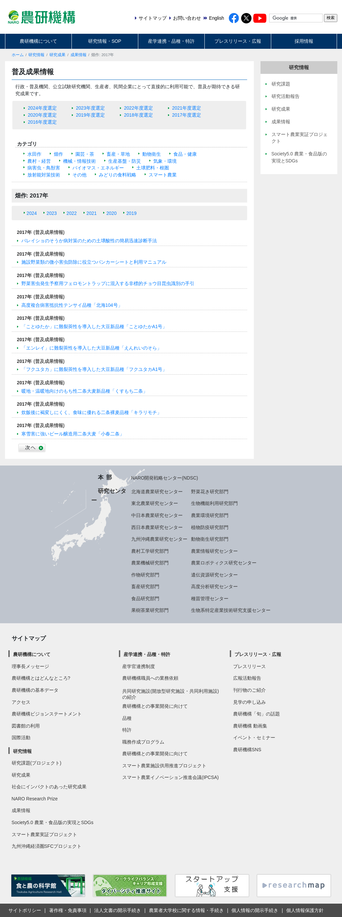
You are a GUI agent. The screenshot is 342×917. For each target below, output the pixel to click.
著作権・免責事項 (68, 910)
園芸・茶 (84, 154)
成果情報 (78, 55)
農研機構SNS (247, 749)
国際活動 (21, 737)
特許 (127, 730)
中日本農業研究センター (157, 515)
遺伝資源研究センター (214, 574)
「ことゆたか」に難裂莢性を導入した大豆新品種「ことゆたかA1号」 (94, 326)
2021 (92, 213)
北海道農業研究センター (157, 491)
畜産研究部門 (145, 586)
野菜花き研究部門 (209, 491)
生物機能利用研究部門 (214, 503)
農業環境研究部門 (209, 515)
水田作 (34, 154)
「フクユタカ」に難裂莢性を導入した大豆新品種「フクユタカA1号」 (94, 369)
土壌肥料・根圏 (152, 167)
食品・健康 (185, 154)
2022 (71, 213)
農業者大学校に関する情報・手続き (186, 910)
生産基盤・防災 (124, 161)
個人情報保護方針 (305, 910)
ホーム (18, 55)
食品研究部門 (145, 598)
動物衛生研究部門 (209, 539)
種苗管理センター (209, 598)
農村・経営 (39, 161)
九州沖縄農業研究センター (159, 539)
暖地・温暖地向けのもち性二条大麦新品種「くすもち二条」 (84, 391)
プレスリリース (249, 666)
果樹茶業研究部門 (150, 610)
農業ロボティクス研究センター (223, 562)
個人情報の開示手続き (254, 910)
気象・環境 (165, 161)
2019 (131, 213)
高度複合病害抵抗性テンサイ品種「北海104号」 (72, 305)
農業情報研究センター (214, 551)
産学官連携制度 (138, 666)
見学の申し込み (249, 702)
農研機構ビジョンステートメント (47, 713)
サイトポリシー (24, 910)
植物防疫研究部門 (209, 527)
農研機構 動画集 (250, 726)
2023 (51, 213)
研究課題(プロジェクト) (36, 763)
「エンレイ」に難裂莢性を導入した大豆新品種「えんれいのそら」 (91, 348)
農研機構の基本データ (35, 690)
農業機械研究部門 (150, 562)
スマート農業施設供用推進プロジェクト (164, 765)
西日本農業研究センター (157, 527)
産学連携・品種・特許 (171, 41)
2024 (32, 213)
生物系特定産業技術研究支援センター (231, 610)
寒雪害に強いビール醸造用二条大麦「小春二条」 (72, 433)
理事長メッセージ (30, 666)
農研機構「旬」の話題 (256, 713)
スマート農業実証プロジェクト (44, 834)
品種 (127, 718)
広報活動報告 (247, 678)
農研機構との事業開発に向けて (155, 706)
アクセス (21, 702)
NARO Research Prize (35, 798)
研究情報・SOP (104, 41)
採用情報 (304, 41)
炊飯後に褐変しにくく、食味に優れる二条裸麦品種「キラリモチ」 (91, 412)
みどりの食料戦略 (117, 174)
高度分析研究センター (214, 586)
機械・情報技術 (79, 161)
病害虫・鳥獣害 (43, 167)
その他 (79, 174)
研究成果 (57, 55)
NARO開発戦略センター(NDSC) (164, 478)
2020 (111, 213)
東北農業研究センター (154, 503)
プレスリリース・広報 (237, 41)
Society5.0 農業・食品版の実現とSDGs (53, 822)
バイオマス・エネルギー (98, 167)
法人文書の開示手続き (117, 910)
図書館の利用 (26, 726)
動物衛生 (151, 154)
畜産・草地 (118, 154)
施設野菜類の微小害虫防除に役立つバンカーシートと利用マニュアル (93, 262)
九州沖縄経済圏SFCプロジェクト (47, 846)
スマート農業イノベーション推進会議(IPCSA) (170, 777)
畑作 (58, 154)
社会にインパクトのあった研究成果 (49, 786)
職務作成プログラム (143, 742)
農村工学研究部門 (150, 551)
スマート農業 (163, 174)
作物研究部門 (145, 574)
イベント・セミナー (254, 737)
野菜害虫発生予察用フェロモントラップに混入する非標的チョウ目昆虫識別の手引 (107, 283)
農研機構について (38, 41)
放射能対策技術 (43, 174)
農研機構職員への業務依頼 (150, 678)
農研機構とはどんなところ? (41, 678)
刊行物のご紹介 (249, 690)
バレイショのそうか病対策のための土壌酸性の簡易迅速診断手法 (89, 240)
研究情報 (36, 55)
